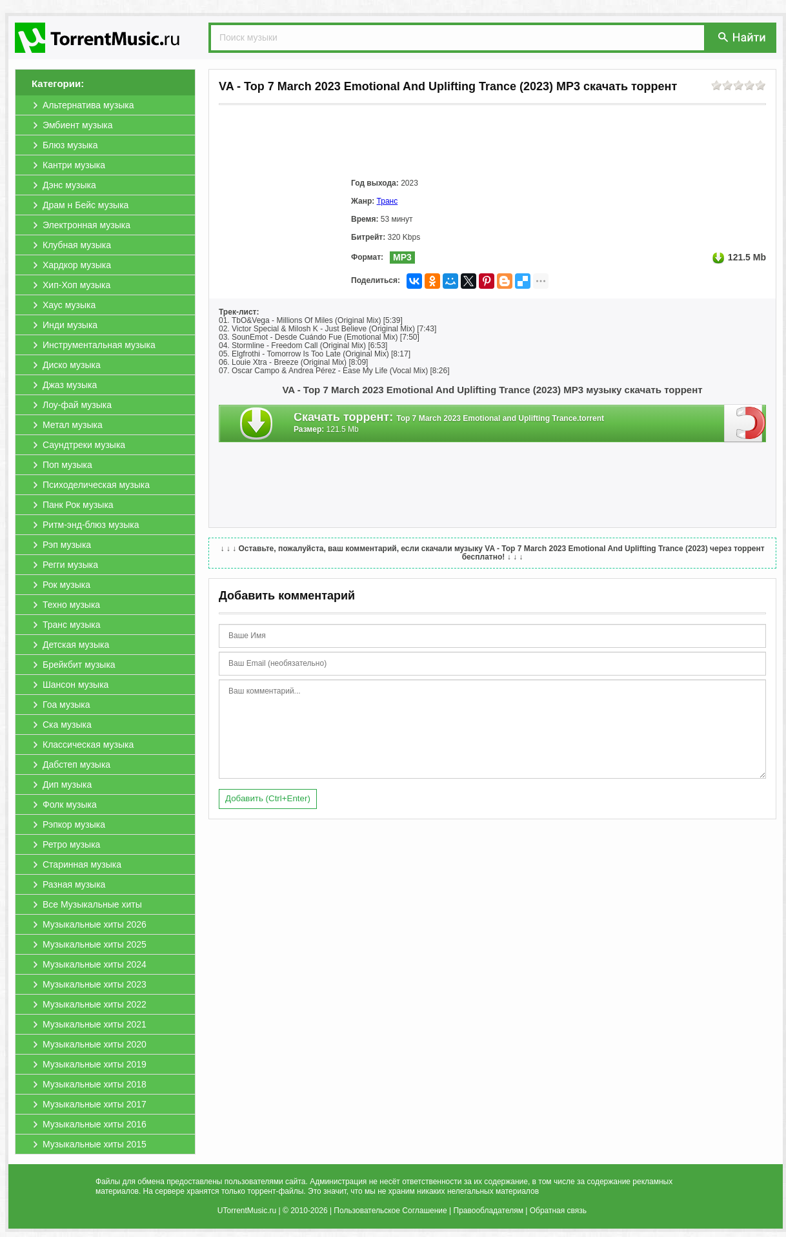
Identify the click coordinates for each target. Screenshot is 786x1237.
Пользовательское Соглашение (390, 1210)
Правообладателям (488, 1210)
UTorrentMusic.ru (246, 1210)
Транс (387, 201)
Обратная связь (558, 1210)
